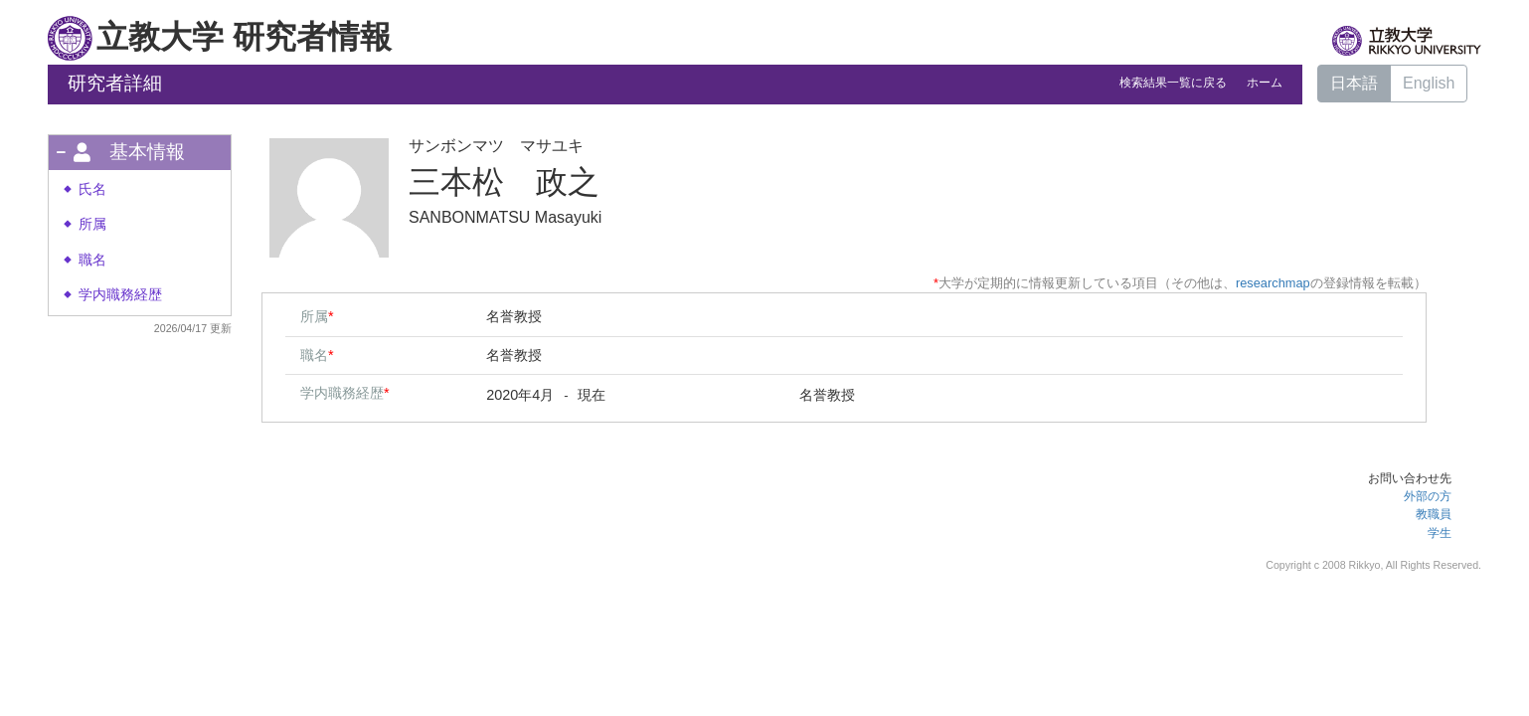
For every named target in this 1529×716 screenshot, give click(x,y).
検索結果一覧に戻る (1173, 83)
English (1428, 83)
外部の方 (1427, 496)
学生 (1439, 533)
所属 (92, 224)
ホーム (1264, 83)
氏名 (92, 189)
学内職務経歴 (120, 294)
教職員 (1433, 514)
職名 (92, 260)
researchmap (1273, 282)
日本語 (1354, 83)
